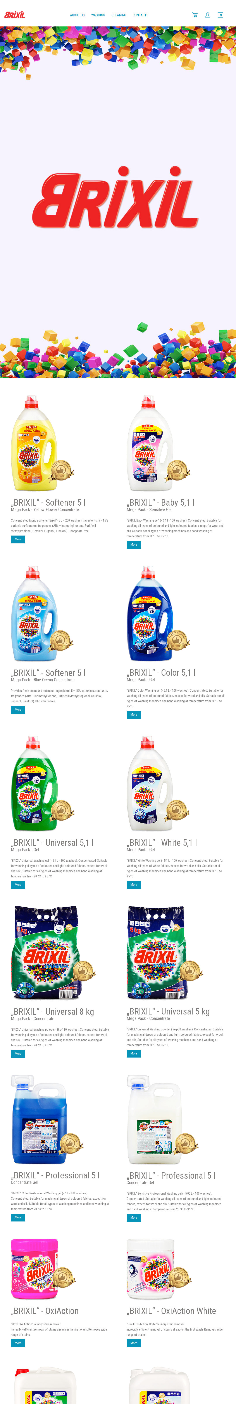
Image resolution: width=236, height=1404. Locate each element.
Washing (98, 15)
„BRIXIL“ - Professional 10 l (57, 1113)
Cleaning (119, 15)
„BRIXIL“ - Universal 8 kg (52, 660)
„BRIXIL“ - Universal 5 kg (168, 660)
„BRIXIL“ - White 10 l (161, 1113)
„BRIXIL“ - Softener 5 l (48, 151)
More (18, 188)
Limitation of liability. (129, 1382)
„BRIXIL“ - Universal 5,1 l (52, 491)
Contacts (140, 15)
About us (77, 15)
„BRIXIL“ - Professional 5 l (55, 824)
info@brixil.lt (142, 1361)
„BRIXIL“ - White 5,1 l (162, 491)
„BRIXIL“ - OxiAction (45, 959)
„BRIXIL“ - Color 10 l (44, 1277)
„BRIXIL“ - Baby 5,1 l (160, 151)
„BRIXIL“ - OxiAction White (171, 959)
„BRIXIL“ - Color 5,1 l (161, 321)
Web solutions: (118, 1387)
